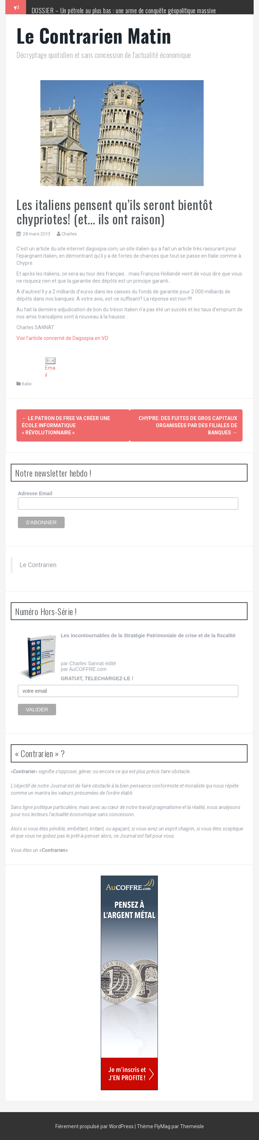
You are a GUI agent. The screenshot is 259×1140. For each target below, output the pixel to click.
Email (50, 367)
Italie (26, 383)
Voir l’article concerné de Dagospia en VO (62, 338)
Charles (69, 234)
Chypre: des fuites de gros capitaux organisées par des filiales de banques (188, 425)
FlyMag (162, 1126)
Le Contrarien (38, 564)
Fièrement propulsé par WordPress (95, 1126)
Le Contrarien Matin (93, 35)
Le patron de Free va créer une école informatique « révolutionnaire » (66, 425)
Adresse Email (35, 493)
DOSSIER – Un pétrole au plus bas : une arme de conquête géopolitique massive (123, 10)
